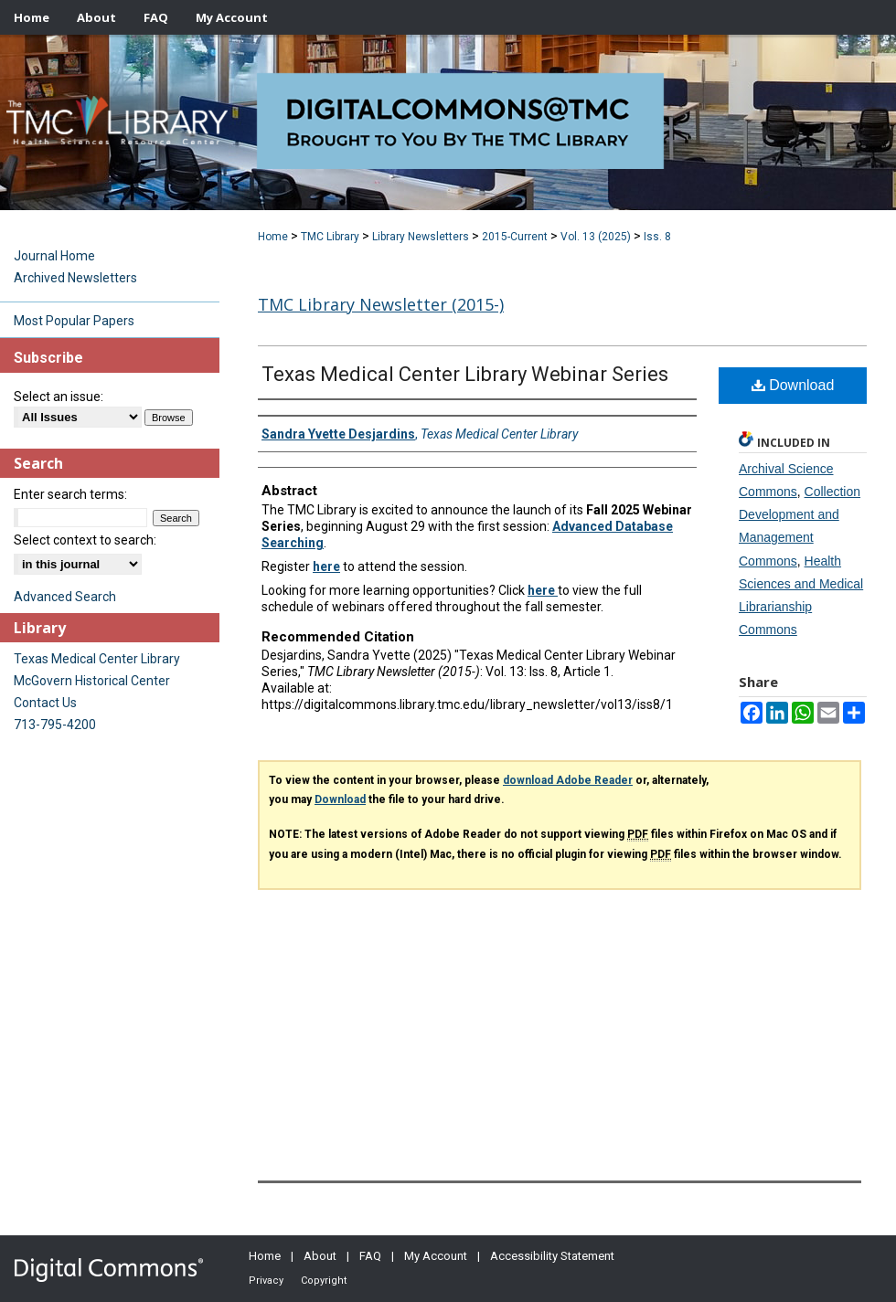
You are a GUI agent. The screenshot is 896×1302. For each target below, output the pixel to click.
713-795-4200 (55, 724)
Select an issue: (58, 396)
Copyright (324, 1280)
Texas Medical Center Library (97, 658)
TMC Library (330, 236)
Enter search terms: (70, 494)
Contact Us (45, 702)
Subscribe (48, 357)
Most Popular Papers (74, 320)
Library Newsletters (420, 236)
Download (793, 385)
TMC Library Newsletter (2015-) (381, 304)
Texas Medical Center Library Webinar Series (464, 374)
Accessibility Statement (552, 1256)
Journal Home (54, 256)
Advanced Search (65, 596)
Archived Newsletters (75, 277)
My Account (435, 1256)
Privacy (266, 1280)
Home (273, 236)
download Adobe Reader (568, 780)
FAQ (370, 1256)
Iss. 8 (657, 236)
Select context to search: (85, 540)
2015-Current (515, 236)
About (320, 1256)
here (326, 566)
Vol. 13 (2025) (595, 236)
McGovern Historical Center (92, 680)
